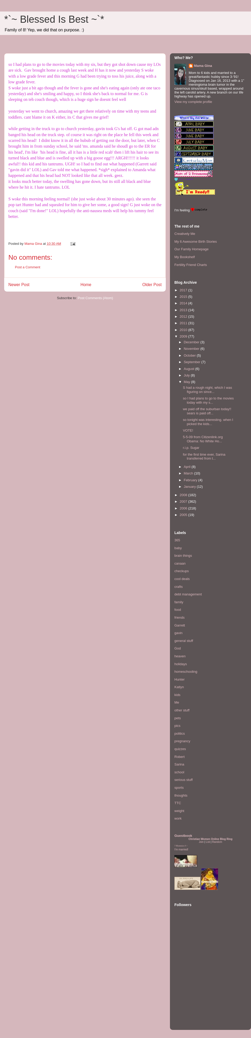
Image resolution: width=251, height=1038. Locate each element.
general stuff (183, 641)
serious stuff (183, 780)
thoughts (180, 795)
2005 (184, 515)
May (187, 382)
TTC (177, 803)
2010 (184, 330)
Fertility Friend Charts (190, 265)
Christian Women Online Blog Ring (210, 839)
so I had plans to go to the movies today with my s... (208, 400)
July (187, 375)
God (177, 648)
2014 (184, 303)
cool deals (182, 579)
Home (86, 284)
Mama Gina (203, 66)
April (188, 467)
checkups (181, 571)
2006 (184, 508)
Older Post (152, 284)
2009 (184, 336)
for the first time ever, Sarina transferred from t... (204, 457)
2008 (184, 495)
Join (201, 841)
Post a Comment (27, 267)
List (208, 841)
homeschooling (185, 672)
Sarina (179, 764)
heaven (180, 656)
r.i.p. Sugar (191, 448)
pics (177, 726)
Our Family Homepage (191, 249)
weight (179, 811)
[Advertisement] (190, 993)
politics (179, 733)
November (192, 349)
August (189, 369)
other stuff (182, 710)
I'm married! (181, 849)
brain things (183, 556)
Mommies (180, 846)
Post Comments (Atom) (95, 298)
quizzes (180, 749)
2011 (184, 323)
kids (177, 695)
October (190, 355)
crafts (178, 587)
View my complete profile (193, 102)
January (190, 487)
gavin (178, 633)
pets (177, 718)
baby (178, 548)
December (192, 342)
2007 (184, 501)
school (179, 772)
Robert (179, 757)
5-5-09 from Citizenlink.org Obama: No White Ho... (204, 439)
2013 (184, 310)
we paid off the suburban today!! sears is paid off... (207, 411)
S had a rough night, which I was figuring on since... (207, 390)
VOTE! (188, 430)
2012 (184, 316)
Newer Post (19, 284)
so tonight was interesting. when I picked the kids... (208, 422)
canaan (180, 563)
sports (179, 788)
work (177, 818)
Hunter (179, 679)
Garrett (179, 625)
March (189, 473)
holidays (180, 664)
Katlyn (179, 687)
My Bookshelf (184, 257)
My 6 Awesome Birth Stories (195, 241)
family (178, 602)
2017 (184, 290)
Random (217, 841)
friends (179, 617)
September (192, 362)
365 (177, 540)
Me (176, 702)
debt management (188, 594)
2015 (184, 297)
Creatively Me (184, 234)
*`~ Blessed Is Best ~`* (54, 19)
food (177, 610)
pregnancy (182, 741)
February (191, 480)
